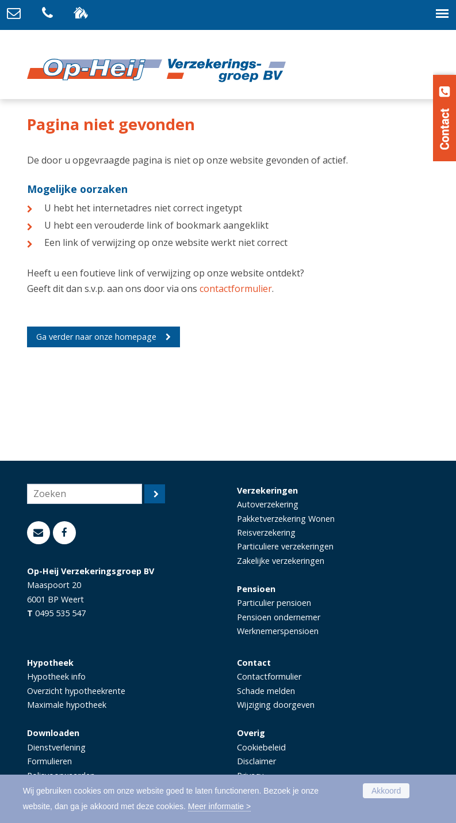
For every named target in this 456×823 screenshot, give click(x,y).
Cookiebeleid (261, 747)
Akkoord (386, 790)
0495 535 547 (60, 613)
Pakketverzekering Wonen (286, 518)
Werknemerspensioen (278, 630)
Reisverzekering (266, 532)
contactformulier (236, 288)
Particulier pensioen (274, 602)
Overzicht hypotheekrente (76, 690)
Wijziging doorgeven (276, 704)
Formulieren (49, 761)
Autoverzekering (267, 504)
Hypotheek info (56, 676)
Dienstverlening (56, 747)
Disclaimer (256, 761)
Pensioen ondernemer (278, 617)
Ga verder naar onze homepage (96, 336)
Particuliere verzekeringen (285, 546)
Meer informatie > (219, 806)
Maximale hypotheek (66, 704)
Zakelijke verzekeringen (280, 560)
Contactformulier (269, 676)
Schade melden (266, 690)
